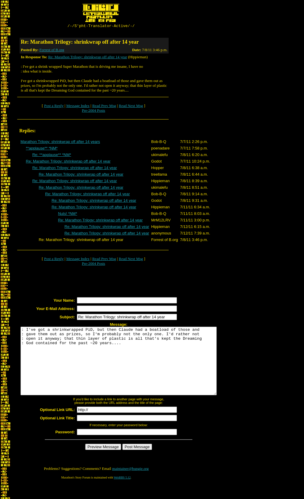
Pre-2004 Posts (93, 111)
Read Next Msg (131, 106)
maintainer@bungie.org (130, 483)
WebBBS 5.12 (122, 491)
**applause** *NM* (42, 149)
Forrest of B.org (51, 50)
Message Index (77, 106)
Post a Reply (54, 106)
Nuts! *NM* (67, 214)
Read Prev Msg (104, 106)
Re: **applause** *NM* (51, 155)
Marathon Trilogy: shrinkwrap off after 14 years (60, 142)
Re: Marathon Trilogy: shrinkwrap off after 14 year (87, 58)
